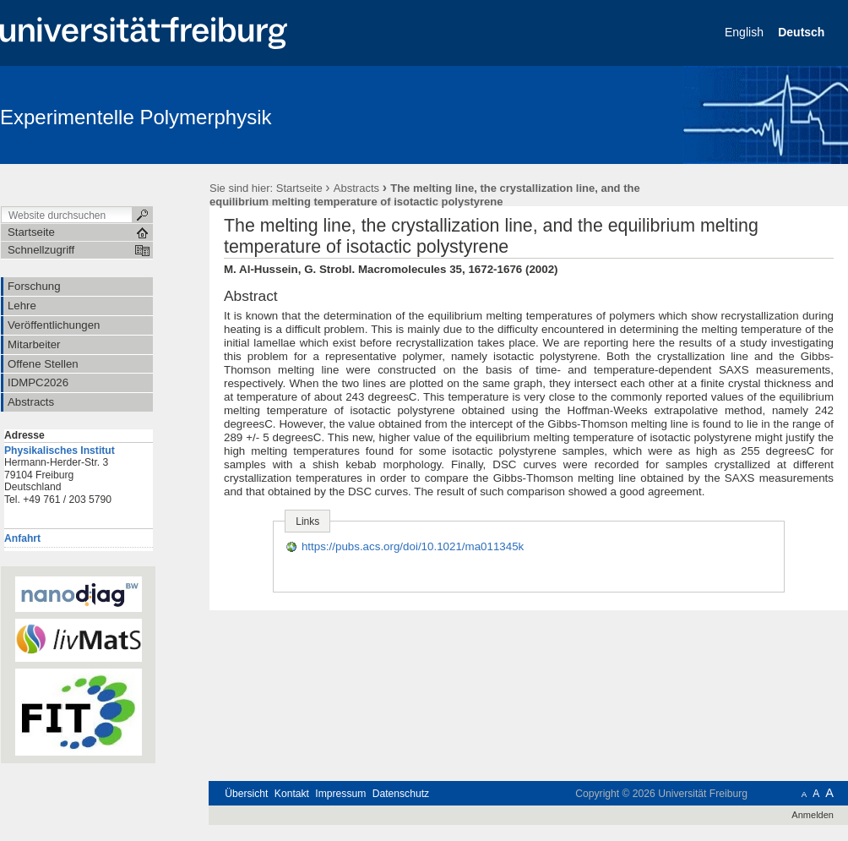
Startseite (299, 188)
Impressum (340, 794)
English (746, 32)
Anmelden (812, 815)
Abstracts (356, 188)
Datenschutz (400, 794)
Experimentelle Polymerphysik (135, 117)
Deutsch (803, 32)
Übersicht (246, 794)
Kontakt (292, 794)
